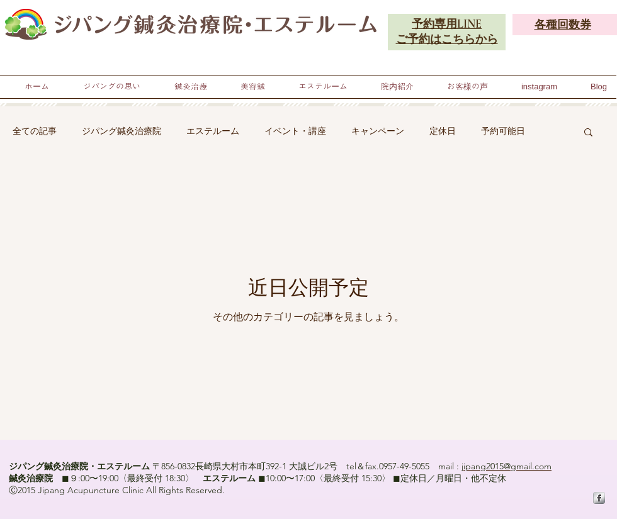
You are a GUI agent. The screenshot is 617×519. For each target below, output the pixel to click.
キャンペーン (377, 131)
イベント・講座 (295, 131)
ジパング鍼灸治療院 (121, 131)
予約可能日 (503, 131)
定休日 (442, 131)
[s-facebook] (599, 498)
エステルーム (212, 131)
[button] (588, 133)
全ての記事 (35, 131)
